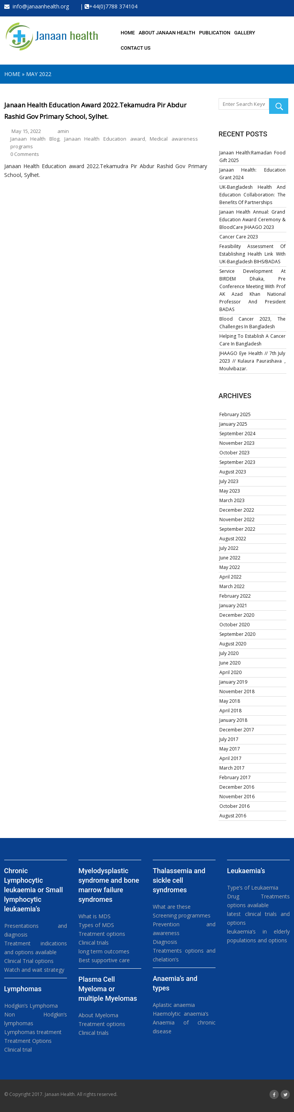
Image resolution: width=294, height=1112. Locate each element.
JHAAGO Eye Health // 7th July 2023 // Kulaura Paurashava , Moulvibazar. (252, 361)
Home (12, 74)
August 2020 (232, 643)
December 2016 (236, 787)
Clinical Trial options (29, 960)
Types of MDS (96, 925)
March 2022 (232, 586)
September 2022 (237, 529)
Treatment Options (28, 1040)
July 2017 (228, 739)
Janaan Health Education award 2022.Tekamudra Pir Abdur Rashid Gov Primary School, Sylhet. (95, 111)
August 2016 (232, 815)
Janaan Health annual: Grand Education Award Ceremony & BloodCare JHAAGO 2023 (252, 219)
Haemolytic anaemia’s (181, 1013)
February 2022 (235, 596)
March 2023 (232, 500)
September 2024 (237, 433)
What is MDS (94, 916)
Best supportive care (104, 960)
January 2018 (233, 720)
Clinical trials (93, 942)
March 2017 (232, 768)
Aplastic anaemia (174, 1004)
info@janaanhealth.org (36, 6)
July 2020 (228, 653)
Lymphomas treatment (33, 1032)
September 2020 (237, 634)
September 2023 (237, 462)
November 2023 (237, 443)
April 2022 (230, 577)
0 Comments (24, 154)
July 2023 (228, 481)
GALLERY (244, 33)
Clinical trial (18, 1049)
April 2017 (230, 758)
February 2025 (235, 414)
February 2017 (235, 777)
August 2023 (232, 471)
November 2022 (237, 519)
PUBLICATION (214, 33)
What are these (172, 906)
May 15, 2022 (26, 131)
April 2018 (230, 710)
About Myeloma (98, 1015)
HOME (128, 33)
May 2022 (38, 74)
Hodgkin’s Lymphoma (31, 1005)
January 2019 (233, 682)
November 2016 (237, 796)
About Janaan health (167, 33)
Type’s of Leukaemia (252, 887)
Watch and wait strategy (34, 969)
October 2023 (234, 452)
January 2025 (233, 424)
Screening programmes (182, 915)
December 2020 (236, 615)
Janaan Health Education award (104, 138)
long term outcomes (103, 951)
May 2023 (229, 491)
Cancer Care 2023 (238, 236)
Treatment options (101, 933)
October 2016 (234, 806)
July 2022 (228, 548)
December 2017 (236, 729)
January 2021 (233, 605)
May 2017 (229, 749)
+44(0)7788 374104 (113, 6)
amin (63, 131)
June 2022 (229, 557)
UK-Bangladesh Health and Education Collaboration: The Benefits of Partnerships (252, 195)
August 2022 (232, 538)
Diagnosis (165, 941)
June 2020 (229, 663)
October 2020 (234, 624)
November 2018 (237, 691)
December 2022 (236, 510)
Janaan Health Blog (34, 138)
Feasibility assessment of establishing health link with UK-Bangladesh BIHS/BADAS (252, 254)
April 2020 (230, 672)
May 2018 (229, 701)
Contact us (135, 48)
